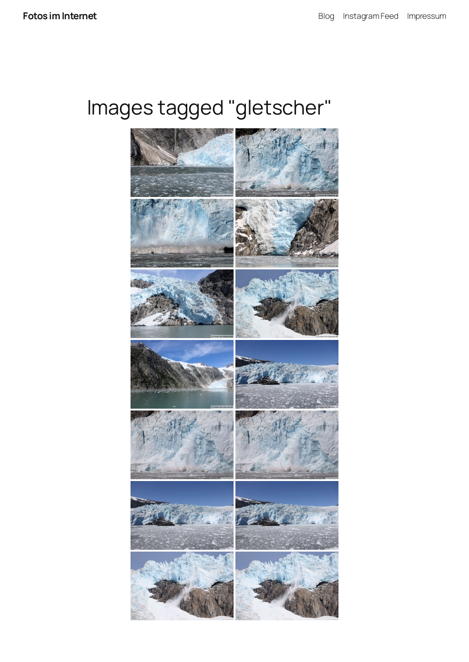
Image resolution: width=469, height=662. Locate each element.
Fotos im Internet (60, 15)
